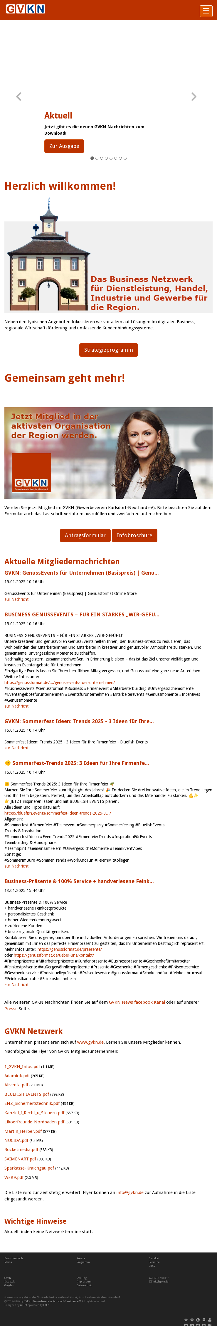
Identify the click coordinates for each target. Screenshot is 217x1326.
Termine (154, 1262)
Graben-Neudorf (108, 1297)
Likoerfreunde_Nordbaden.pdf (34, 1122)
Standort (154, 1258)
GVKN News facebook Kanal (137, 1002)
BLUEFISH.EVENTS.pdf (26, 1094)
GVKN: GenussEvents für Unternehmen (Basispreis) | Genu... (81, 573)
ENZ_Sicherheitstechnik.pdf (32, 1103)
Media (8, 1262)
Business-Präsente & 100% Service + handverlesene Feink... (79, 881)
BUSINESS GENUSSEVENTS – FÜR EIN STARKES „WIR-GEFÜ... (81, 614)
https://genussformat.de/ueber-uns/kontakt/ (54, 955)
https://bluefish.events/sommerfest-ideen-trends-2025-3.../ (57, 813)
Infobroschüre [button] (134, 535)
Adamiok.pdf (17, 1075)
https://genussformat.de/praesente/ (70, 949)
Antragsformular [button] (85, 535)
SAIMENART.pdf (20, 1159)
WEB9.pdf (13, 1177)
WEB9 (23, 1305)
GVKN (7, 1278)
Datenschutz (84, 1285)
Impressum (84, 1281)
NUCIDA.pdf (16, 1140)
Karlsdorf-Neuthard (55, 1297)
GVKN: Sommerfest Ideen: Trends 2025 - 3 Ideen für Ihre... (79, 721)
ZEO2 (152, 1266)
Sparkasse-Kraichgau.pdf (29, 1168)
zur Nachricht (16, 599)
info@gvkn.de (130, 1192)
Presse (11, 1008)
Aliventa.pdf (16, 1085)
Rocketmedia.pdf (21, 1149)
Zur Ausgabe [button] (64, 146)
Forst (73, 1297)
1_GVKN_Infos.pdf (22, 1066)
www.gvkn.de (90, 1042)
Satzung (82, 1278)
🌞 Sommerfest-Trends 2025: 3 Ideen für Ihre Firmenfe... (76, 763)
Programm (83, 1262)
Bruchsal (85, 1297)
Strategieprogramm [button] (108, 350)
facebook (9, 1281)
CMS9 (46, 1305)
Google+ (9, 1285)
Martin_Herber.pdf (23, 1131)
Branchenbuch (13, 1258)
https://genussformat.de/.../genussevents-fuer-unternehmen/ (59, 682)
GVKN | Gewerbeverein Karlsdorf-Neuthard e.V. (52, 1301)
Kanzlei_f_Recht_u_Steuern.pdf (34, 1112)
